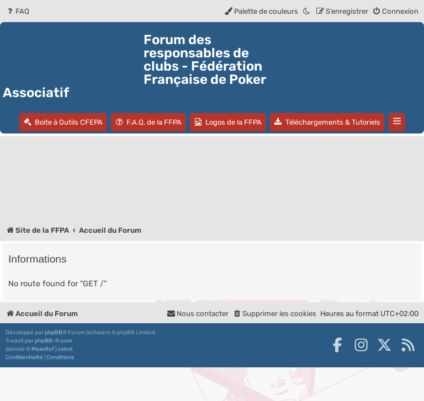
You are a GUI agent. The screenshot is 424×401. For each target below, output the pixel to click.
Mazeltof (42, 349)
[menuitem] (17, 11)
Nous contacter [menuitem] (198, 313)
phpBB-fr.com (53, 341)
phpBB (53, 332)
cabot (65, 349)
